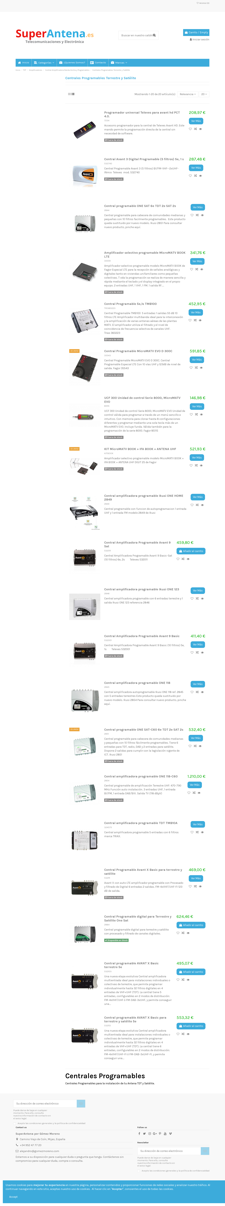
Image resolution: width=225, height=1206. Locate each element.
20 (204, 94)
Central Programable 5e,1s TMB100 (130, 304)
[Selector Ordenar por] (187, 94)
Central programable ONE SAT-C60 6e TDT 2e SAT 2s (143, 729)
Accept (13, 1196)
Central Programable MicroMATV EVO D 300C (138, 351)
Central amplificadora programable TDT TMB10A (141, 823)
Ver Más (196, 121)
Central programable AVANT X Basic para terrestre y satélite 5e (135, 1019)
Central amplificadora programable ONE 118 (137, 683)
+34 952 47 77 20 (30, 1145)
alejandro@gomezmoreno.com (39, 1151)
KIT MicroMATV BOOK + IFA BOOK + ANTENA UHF (140, 449)
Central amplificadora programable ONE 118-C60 (141, 776)
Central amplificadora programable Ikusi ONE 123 (141, 589)
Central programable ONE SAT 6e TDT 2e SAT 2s (140, 206)
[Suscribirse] (81, 1103)
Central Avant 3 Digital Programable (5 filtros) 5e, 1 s (144, 159)
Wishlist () (203, 3)
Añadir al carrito (191, 551)
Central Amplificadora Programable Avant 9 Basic (142, 636)
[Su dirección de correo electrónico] (45, 1103)
